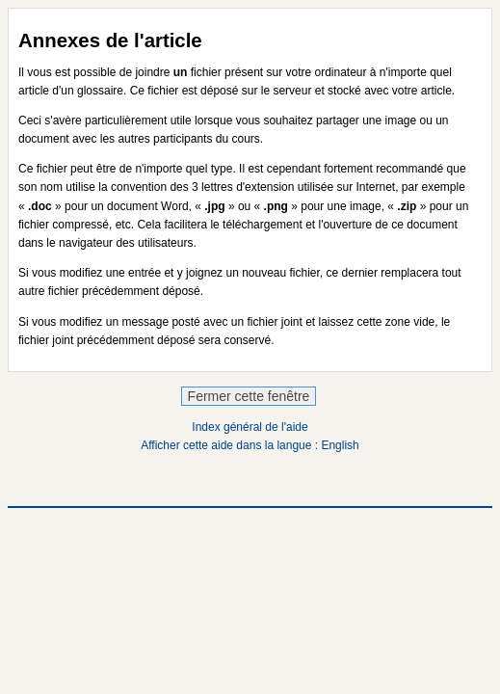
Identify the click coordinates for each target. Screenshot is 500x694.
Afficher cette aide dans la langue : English (250, 445)
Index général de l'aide (249, 427)
